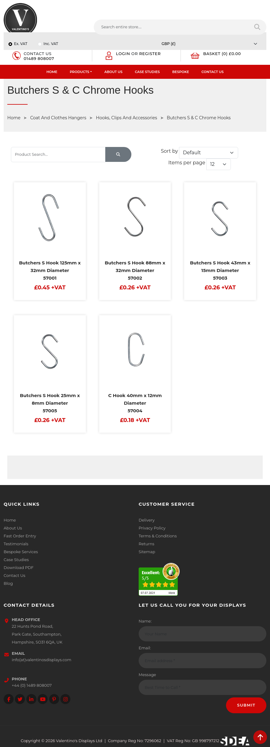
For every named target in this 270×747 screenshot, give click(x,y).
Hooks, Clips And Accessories (126, 117)
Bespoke (180, 72)
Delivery (146, 520)
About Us (113, 72)
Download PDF (19, 567)
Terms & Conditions (158, 535)
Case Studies (147, 72)
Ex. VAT (20, 43)
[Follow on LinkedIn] (31, 699)
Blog (8, 583)
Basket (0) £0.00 (222, 53)
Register (150, 53)
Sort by (169, 151)
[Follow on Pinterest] (54, 699)
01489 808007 (39, 58)
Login (123, 53)
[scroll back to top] (260, 737)
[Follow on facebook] (9, 699)
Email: (145, 647)
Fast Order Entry (20, 535)
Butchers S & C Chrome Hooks (199, 117)
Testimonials (16, 543)
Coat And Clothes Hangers (58, 117)
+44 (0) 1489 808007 (32, 685)
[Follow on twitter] (20, 699)
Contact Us (212, 72)
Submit (246, 705)
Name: (145, 621)
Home (51, 72)
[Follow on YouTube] (43, 699)
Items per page (186, 163)
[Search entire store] (257, 27)
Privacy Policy (152, 527)
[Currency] (211, 44)
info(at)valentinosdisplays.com (41, 659)
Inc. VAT (50, 43)
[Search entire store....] (171, 27)
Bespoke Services (21, 551)
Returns (146, 543)
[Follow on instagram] (65, 699)
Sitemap (147, 551)
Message (147, 674)
